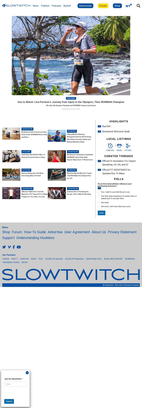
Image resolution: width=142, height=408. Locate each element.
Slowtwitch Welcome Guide (116, 131)
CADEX (5, 259)
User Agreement (77, 232)
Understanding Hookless (35, 238)
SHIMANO (130, 259)
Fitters (128, 150)
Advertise (55, 232)
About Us (99, 232)
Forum (103, 5)
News (35, 5)
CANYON (24, 259)
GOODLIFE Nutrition (74, 259)
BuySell (67, 5)
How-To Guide (35, 232)
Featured (71, 98)
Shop (117, 5)
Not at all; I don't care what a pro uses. (116, 206)
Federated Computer (131, 285)
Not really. (105, 202)
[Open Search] (138, 5)
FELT (40, 259)
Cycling (26, 151)
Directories (85, 5)
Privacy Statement (122, 232)
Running (72, 131)
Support (8, 238)
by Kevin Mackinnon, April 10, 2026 (71, 109)
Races (119, 150)
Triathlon (45, 5)
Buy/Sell (106, 126)
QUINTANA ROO (94, 259)
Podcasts (56, 5)
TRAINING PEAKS (10, 262)
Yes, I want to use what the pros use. (115, 192)
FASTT (14, 259)
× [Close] (27, 372)
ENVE (33, 259)
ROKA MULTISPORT (113, 259)
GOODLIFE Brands (54, 259)
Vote (101, 213)
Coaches (110, 150)
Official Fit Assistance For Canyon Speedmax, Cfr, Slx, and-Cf (119, 163)
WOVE (25, 262)
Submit (9, 401)
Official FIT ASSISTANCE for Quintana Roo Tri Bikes (116, 171)
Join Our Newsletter (13, 379)
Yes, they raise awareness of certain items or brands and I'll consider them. (119, 197)
